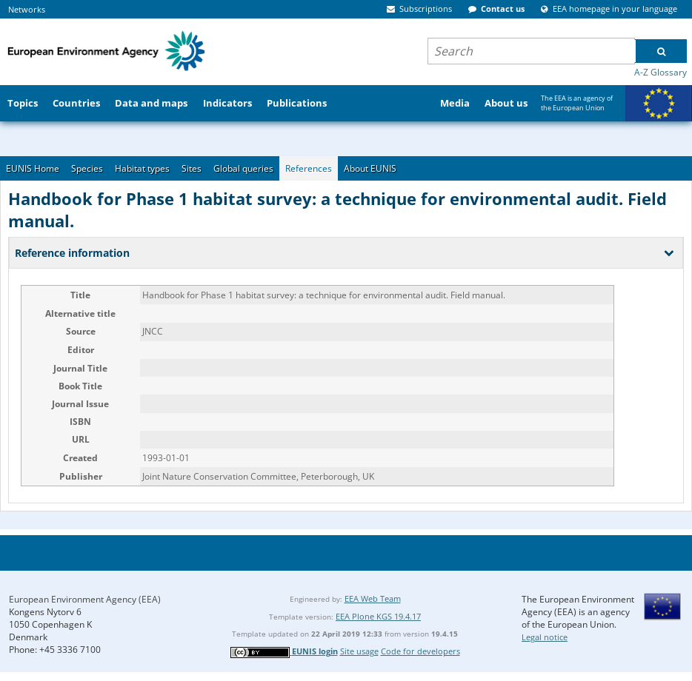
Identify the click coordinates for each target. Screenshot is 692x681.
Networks (26, 9)
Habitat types (142, 168)
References (308, 168)
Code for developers (420, 651)
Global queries (243, 168)
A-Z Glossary (660, 72)
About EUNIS (370, 168)
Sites (192, 168)
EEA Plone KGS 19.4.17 (378, 616)
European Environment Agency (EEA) (85, 599)
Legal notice (545, 637)
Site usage (359, 651)
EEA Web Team (373, 598)
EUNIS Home (32, 168)
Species (87, 168)
